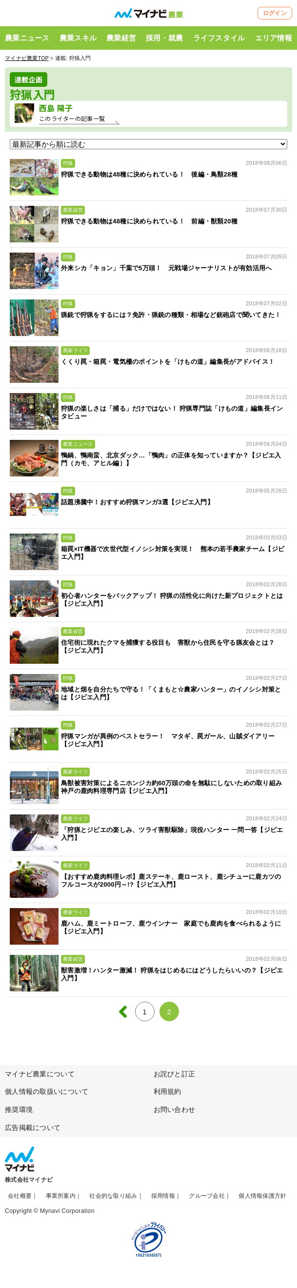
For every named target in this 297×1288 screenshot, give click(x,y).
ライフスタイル (219, 38)
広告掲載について (32, 1127)
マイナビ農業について (40, 1074)
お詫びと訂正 (175, 1074)
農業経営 (121, 38)
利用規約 (167, 1091)
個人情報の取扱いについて (46, 1091)
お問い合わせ (175, 1109)
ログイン (275, 13)
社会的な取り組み (113, 1195)
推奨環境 (19, 1109)
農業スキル (78, 38)
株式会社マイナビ (29, 1179)
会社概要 (20, 1195)
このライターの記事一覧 (72, 118)
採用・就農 (164, 38)
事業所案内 (61, 1195)
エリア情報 (273, 38)
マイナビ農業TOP (27, 58)
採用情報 (163, 1195)
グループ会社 (207, 1195)
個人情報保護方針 (262, 1195)
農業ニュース (27, 38)
